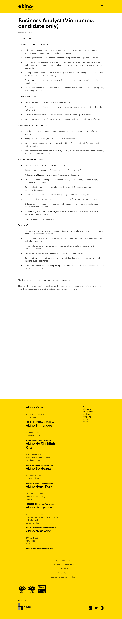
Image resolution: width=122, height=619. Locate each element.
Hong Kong (87, 417)
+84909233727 (32, 549)
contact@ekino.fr (47, 422)
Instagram (102, 607)
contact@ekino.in (49, 528)
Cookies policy (63, 569)
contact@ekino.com (46, 504)
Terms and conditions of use (63, 565)
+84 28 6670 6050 (33, 465)
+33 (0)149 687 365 (33, 422)
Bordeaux (86, 414)
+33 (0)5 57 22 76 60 (34, 483)
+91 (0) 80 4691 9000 (34, 528)
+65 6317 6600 (32, 440)
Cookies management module (63, 577)
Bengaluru (86, 419)
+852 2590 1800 (32, 504)
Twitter (96, 607)
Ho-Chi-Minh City (89, 412)
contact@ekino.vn (47, 465)
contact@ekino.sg (44, 440)
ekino (26, 6)
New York (86, 422)
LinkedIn (90, 607)
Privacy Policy (63, 573)
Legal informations (62, 560)
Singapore (87, 409)
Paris (85, 406)
